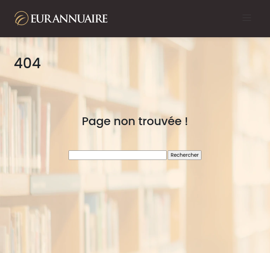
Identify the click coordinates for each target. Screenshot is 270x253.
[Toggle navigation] (246, 19)
